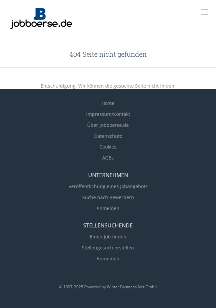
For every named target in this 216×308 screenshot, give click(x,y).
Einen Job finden (108, 236)
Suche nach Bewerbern (108, 197)
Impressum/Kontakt (108, 114)
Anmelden (108, 208)
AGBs (108, 157)
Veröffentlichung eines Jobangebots (108, 186)
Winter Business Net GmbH (132, 287)
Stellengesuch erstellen (108, 247)
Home (108, 103)
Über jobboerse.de (108, 125)
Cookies (108, 147)
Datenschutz (108, 136)
